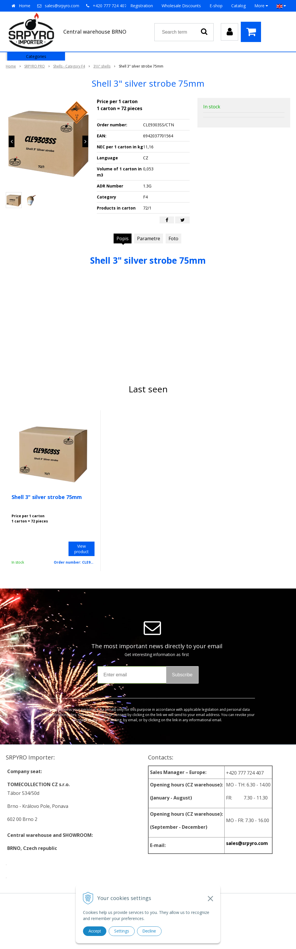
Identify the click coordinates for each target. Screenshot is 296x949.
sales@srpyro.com (62, 5)
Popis (122, 238)
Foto (173, 238)
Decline (149, 931)
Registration (141, 5)
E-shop (216, 5)
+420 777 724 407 (110, 5)
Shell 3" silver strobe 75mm (47, 496)
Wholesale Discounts (181, 5)
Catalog (238, 5)
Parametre (148, 238)
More (261, 5)
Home (24, 5)
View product (81, 548)
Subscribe (182, 674)
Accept (94, 931)
